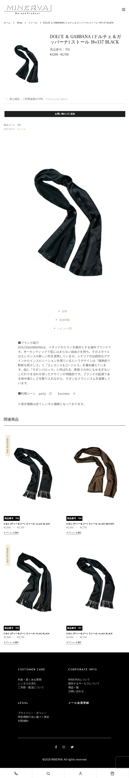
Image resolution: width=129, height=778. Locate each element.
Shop (19, 22)
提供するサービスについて (84, 683)
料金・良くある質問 (29, 679)
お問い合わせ (76, 691)
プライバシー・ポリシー (32, 713)
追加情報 (64, 319)
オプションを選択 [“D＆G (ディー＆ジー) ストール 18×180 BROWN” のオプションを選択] (73, 533)
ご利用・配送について (31, 687)
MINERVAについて (79, 679)
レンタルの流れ (27, 683)
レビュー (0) (64, 328)
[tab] (64, 311)
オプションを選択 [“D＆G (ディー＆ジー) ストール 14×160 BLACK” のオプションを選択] (11, 533)
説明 (64, 311)
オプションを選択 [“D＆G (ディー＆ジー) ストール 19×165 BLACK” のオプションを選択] (11, 642)
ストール (33, 22)
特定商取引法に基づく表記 (33, 717)
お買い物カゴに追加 (65, 114)
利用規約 (23, 721)
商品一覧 (73, 687)
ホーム (7, 22)
